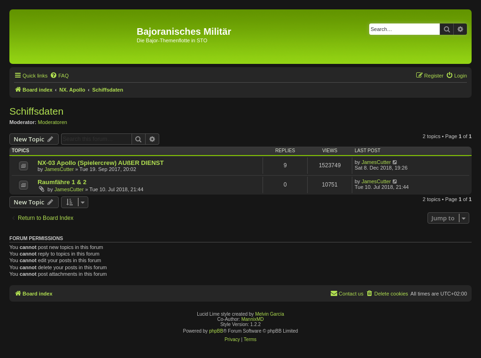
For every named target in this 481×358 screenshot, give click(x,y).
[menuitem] (59, 75)
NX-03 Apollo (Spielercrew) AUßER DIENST (101, 162)
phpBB (216, 331)
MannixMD (252, 319)
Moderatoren (52, 122)
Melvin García (269, 314)
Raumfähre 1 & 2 (62, 182)
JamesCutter (59, 169)
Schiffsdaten (36, 111)
